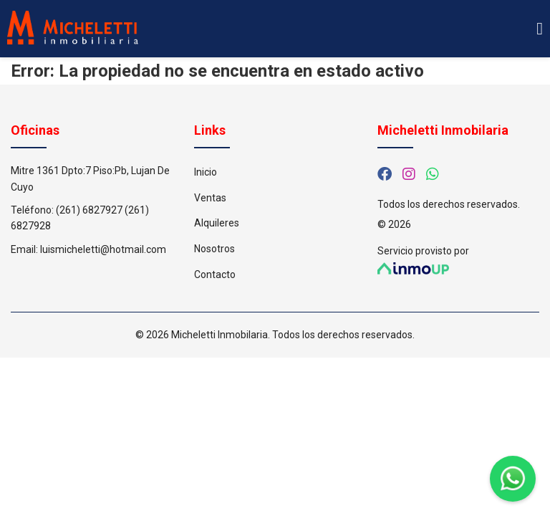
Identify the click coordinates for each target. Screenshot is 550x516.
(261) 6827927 (89, 210)
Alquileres (216, 223)
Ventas (210, 198)
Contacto (215, 274)
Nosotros (214, 248)
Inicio (205, 172)
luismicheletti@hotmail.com (103, 249)
